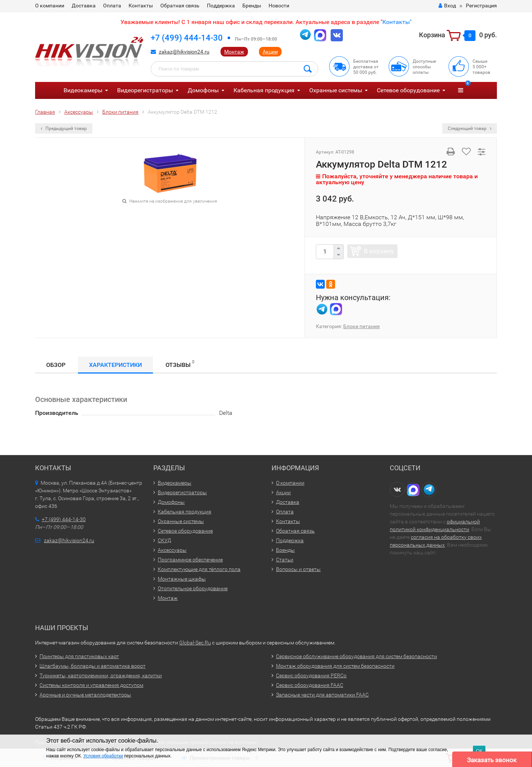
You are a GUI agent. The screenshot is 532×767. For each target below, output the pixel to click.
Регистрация (481, 5)
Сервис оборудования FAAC (309, 685)
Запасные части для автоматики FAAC (322, 695)
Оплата (112, 5)
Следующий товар (469, 128)
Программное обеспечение (190, 560)
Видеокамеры (83, 90)
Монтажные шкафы (182, 579)
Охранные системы (335, 90)
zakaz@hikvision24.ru (184, 52)
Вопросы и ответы (298, 569)
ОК (479, 751)
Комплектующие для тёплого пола (199, 569)
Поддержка (221, 5)
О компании (49, 5)
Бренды (251, 5)
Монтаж (234, 52)
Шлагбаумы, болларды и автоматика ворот (93, 666)
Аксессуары (172, 550)
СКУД (164, 540)
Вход (447, 5)
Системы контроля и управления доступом (91, 685)
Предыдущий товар (64, 128)
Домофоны (203, 90)
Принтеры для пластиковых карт (79, 656)
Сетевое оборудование (408, 90)
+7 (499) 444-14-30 (187, 37)
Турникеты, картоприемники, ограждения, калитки (101, 675)
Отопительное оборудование (193, 588)
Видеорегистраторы (145, 90)
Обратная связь (180, 5)
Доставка (84, 5)
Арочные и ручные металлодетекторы (85, 695)
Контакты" (397, 21)
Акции (270, 52)
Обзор (55, 364)
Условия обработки (103, 756)
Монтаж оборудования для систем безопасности (335, 666)
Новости (279, 5)
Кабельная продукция (263, 90)
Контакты (141, 5)
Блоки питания (361, 326)
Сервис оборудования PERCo (311, 675)
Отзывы (180, 363)
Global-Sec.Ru (195, 643)
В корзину (379, 251)
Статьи (284, 560)
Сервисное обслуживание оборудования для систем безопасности (356, 656)
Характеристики (115, 364)
